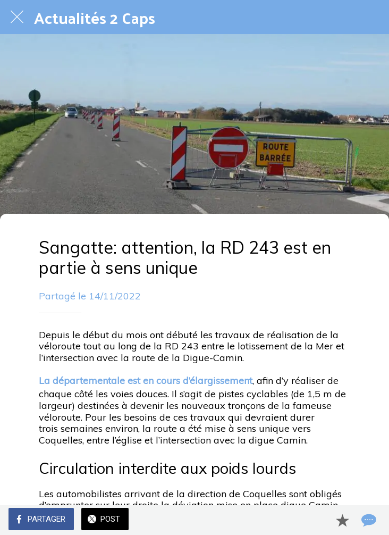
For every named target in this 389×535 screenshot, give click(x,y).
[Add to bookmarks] (342, 520)
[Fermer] (17, 17)
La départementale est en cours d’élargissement (145, 380)
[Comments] (367, 520)
